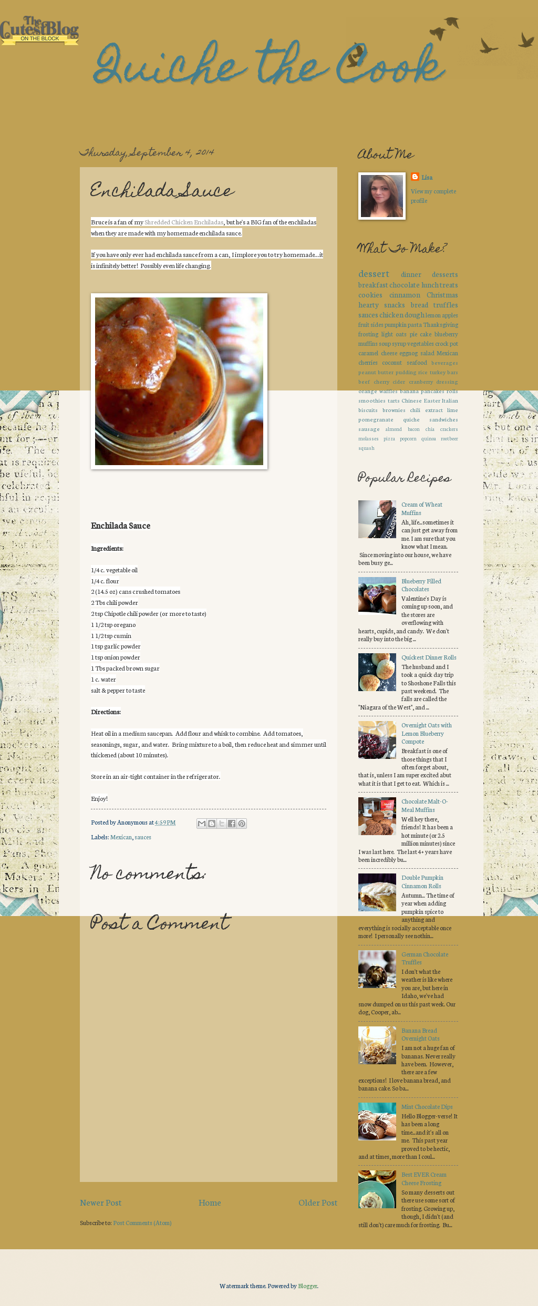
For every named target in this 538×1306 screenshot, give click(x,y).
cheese (389, 352)
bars (452, 372)
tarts (394, 400)
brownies (394, 410)
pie (413, 334)
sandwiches (443, 419)
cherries (368, 362)
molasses (368, 438)
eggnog (408, 352)
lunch (430, 284)
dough (415, 314)
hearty (368, 304)
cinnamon (404, 294)
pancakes (432, 391)
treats (449, 284)
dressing (447, 381)
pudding (406, 372)
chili (415, 410)
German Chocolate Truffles (424, 958)
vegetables (420, 343)
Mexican (121, 836)
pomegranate (376, 419)
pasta (415, 324)
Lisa (426, 177)
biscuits (368, 410)
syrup (399, 343)
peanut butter (376, 372)
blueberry (446, 334)
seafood (417, 362)
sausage (369, 429)
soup (385, 343)
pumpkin (396, 324)
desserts (445, 274)
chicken (391, 314)
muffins (368, 343)
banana (409, 391)
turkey (438, 372)
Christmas (442, 294)
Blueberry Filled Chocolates (421, 585)
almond (394, 428)
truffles (445, 304)
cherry (381, 381)
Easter (432, 400)
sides (377, 324)
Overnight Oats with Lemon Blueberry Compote (426, 733)
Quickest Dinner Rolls (429, 657)
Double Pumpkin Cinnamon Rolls (422, 881)
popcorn (408, 438)
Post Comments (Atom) (142, 1222)
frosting (368, 334)
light (387, 334)
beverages (444, 362)
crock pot (446, 343)
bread (419, 304)
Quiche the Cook (269, 71)
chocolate (404, 284)
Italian (450, 400)
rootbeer (449, 438)
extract (434, 410)
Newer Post (100, 1202)
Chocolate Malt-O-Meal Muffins (424, 805)
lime (452, 410)
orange (367, 391)
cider (398, 381)
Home (210, 1202)
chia (430, 428)
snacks (394, 304)
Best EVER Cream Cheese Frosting (424, 1178)
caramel (368, 352)
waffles (388, 391)
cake (425, 334)
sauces (142, 836)
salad (427, 352)
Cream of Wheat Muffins (421, 508)
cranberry (421, 381)
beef (364, 381)
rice (423, 372)
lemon (433, 315)
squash (366, 447)
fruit (363, 324)
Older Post (317, 1202)
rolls (452, 391)
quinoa (428, 438)
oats (401, 334)
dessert (373, 273)
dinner (411, 274)
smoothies (372, 400)
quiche (411, 419)
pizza (389, 438)
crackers (449, 428)
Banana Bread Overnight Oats (420, 1034)
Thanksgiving (440, 324)
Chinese (411, 400)
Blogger (307, 1285)
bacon (414, 428)
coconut (392, 362)
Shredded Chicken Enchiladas (183, 221)
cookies (370, 294)
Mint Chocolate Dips (427, 1106)
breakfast (373, 284)
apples (450, 315)
